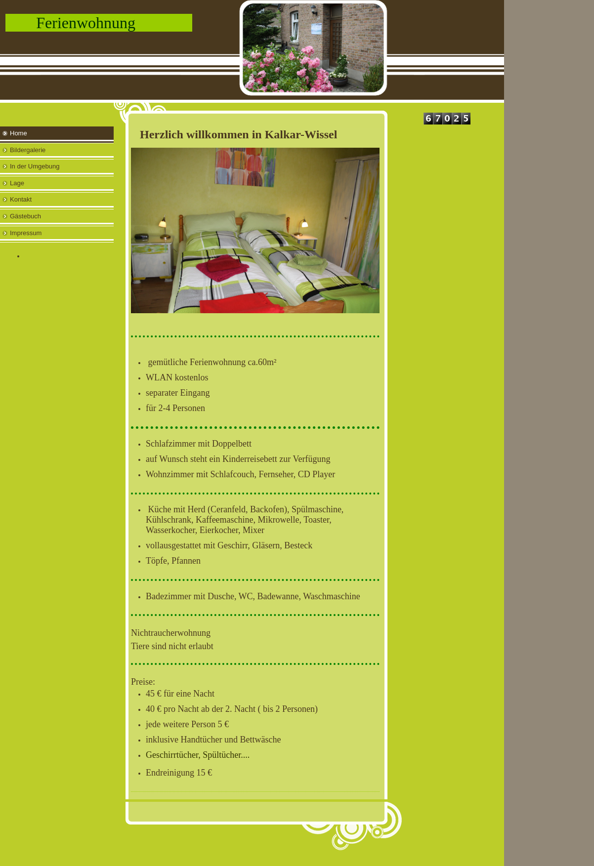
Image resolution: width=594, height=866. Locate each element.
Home (18, 133)
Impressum (26, 233)
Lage (17, 183)
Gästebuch (25, 216)
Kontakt (21, 199)
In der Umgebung (34, 166)
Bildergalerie (27, 150)
